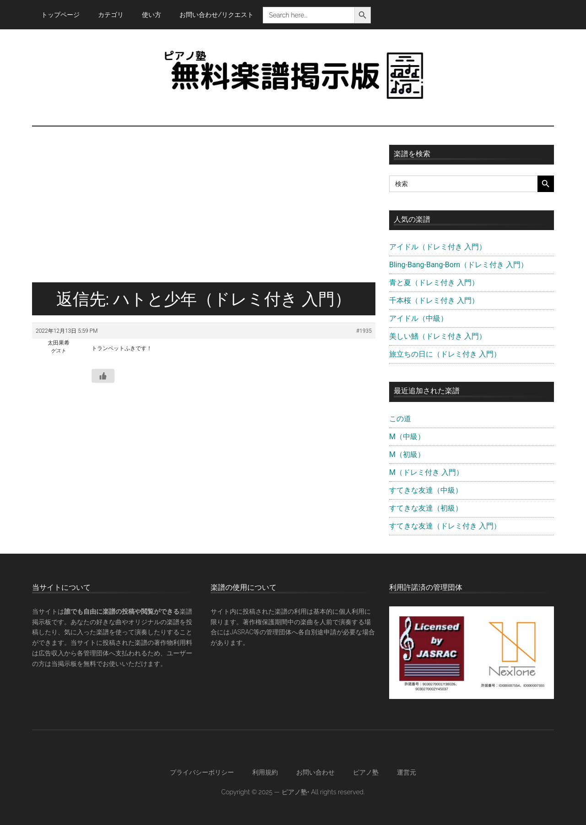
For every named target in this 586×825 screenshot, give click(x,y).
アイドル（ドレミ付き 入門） (437, 246)
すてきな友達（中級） (425, 490)
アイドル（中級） (418, 318)
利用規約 (265, 772)
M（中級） (407, 436)
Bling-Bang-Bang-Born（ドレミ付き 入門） (458, 264)
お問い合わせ (315, 772)
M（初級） (407, 454)
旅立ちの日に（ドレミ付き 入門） (445, 354)
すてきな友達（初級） (425, 508)
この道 (400, 418)
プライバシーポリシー (202, 772)
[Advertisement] (203, 213)
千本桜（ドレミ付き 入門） (434, 300)
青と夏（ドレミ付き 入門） (434, 282)
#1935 (364, 331)
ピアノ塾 (366, 772)
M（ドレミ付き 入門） (426, 472)
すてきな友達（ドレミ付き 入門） (445, 526)
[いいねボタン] (103, 376)
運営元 (406, 772)
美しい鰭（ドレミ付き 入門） (437, 336)
